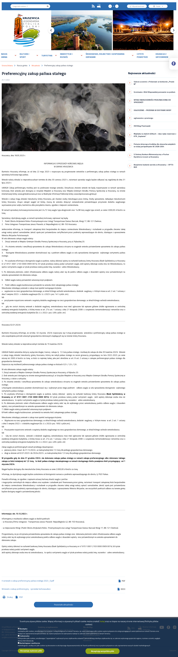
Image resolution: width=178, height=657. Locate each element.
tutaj (102, 623)
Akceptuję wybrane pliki (31, 653)
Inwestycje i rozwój (66, 55)
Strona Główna (7, 65)
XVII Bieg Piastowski (142, 126)
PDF (21, 597)
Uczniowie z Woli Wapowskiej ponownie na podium (154, 92)
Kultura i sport (24, 55)
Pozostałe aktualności (63, 604)
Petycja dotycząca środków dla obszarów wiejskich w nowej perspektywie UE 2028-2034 (155, 145)
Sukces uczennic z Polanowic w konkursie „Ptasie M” (154, 83)
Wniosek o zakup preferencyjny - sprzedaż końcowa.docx (26, 589)
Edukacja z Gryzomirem (162, 55)
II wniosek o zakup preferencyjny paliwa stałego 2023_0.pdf (28, 581)
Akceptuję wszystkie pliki (102, 653)
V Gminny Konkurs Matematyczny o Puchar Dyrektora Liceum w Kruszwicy (151, 155)
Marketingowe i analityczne (30, 645)
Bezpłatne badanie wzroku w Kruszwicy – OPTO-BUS (154, 166)
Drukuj (10, 597)
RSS (93, 6)
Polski (160, 6)
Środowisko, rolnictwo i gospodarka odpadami (105, 55)
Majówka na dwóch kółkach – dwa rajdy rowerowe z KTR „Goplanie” (155, 135)
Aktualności (36, 65)
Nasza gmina (4, 55)
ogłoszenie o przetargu (143, 118)
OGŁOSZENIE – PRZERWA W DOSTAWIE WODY (152, 110)
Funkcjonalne (24, 638)
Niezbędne (23, 631)
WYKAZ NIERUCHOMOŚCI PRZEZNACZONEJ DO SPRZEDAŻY (152, 101)
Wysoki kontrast (138, 6)
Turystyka (46, 55)
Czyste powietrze (142, 55)
